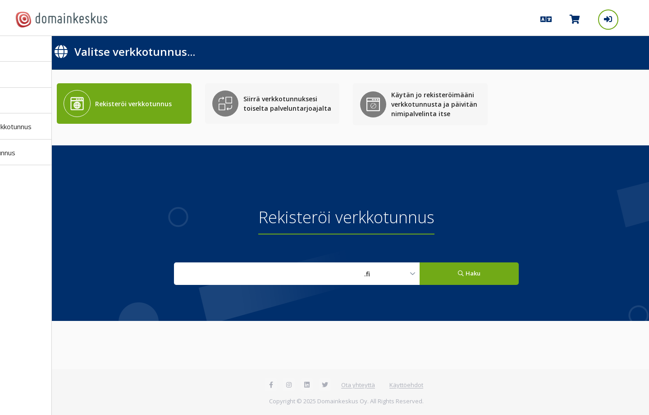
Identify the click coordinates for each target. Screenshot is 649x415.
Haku (468, 273)
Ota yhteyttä (358, 385)
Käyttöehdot (406, 385)
